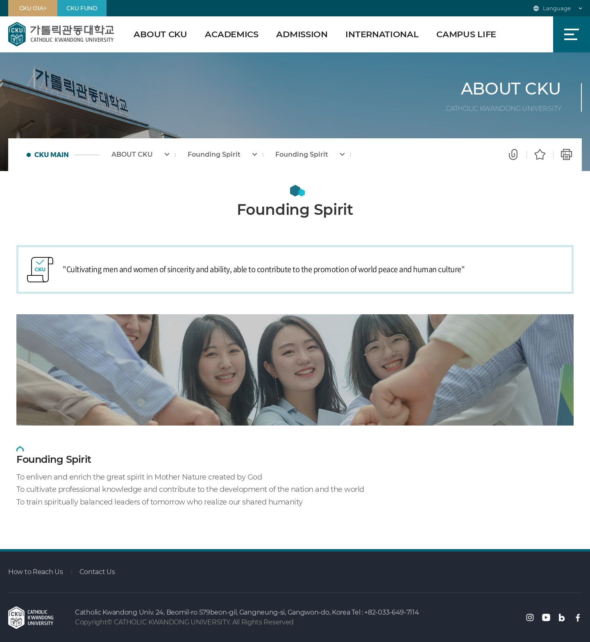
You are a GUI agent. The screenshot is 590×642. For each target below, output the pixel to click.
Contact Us (97, 572)
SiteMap (571, 34)
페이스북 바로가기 (578, 617)
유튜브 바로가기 (546, 617)
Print (566, 154)
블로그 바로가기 (562, 617)
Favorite (539, 154)
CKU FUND (82, 8)
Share (513, 154)
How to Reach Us (35, 572)
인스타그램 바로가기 (530, 617)
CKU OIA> (33, 8)
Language (557, 8)
